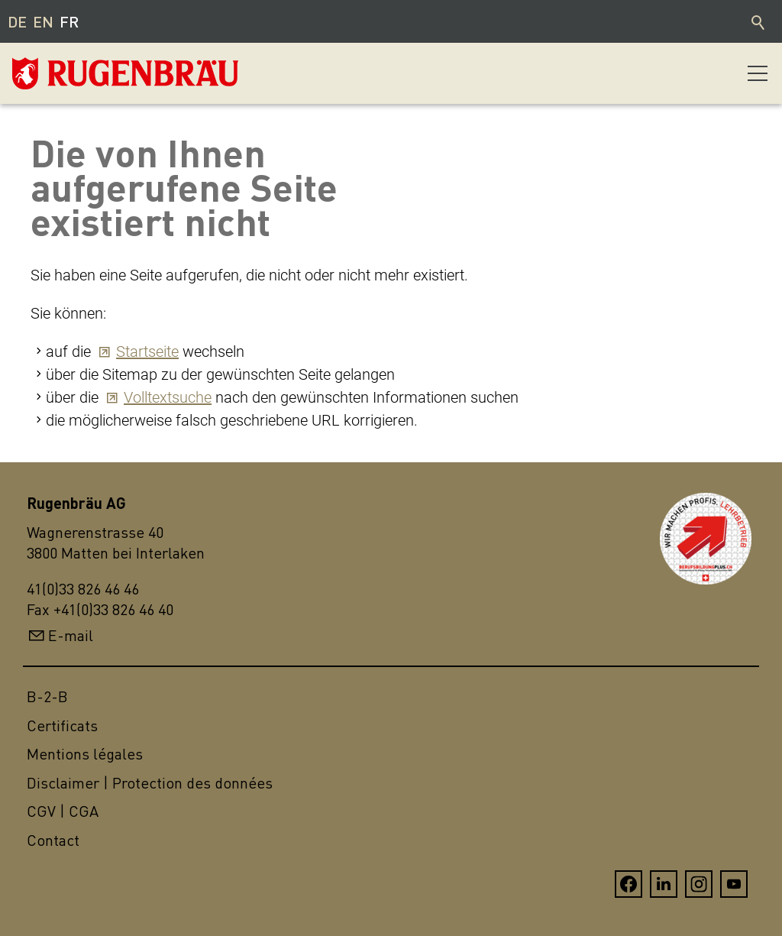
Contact (53, 840)
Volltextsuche (168, 397)
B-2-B (47, 696)
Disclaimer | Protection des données (150, 782)
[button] (757, 73)
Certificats (62, 725)
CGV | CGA (63, 811)
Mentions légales (85, 753)
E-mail (70, 635)
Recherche (759, 21)
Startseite (147, 351)
